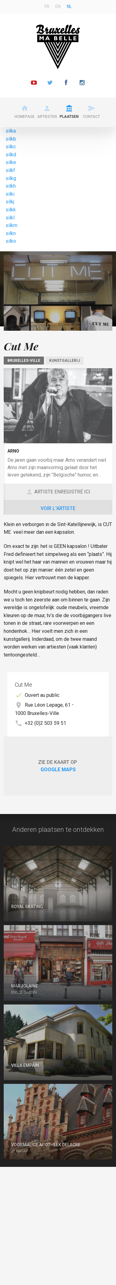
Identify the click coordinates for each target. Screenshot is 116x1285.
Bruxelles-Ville (23, 360)
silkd (11, 155)
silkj (10, 202)
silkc (11, 147)
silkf (10, 170)
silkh (11, 186)
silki (10, 194)
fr (47, 6)
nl (69, 6)
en (58, 6)
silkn (11, 233)
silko (11, 241)
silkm (11, 225)
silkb (11, 139)
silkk (11, 210)
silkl (10, 218)
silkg (11, 178)
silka (11, 131)
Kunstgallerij (64, 360)
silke (11, 162)
